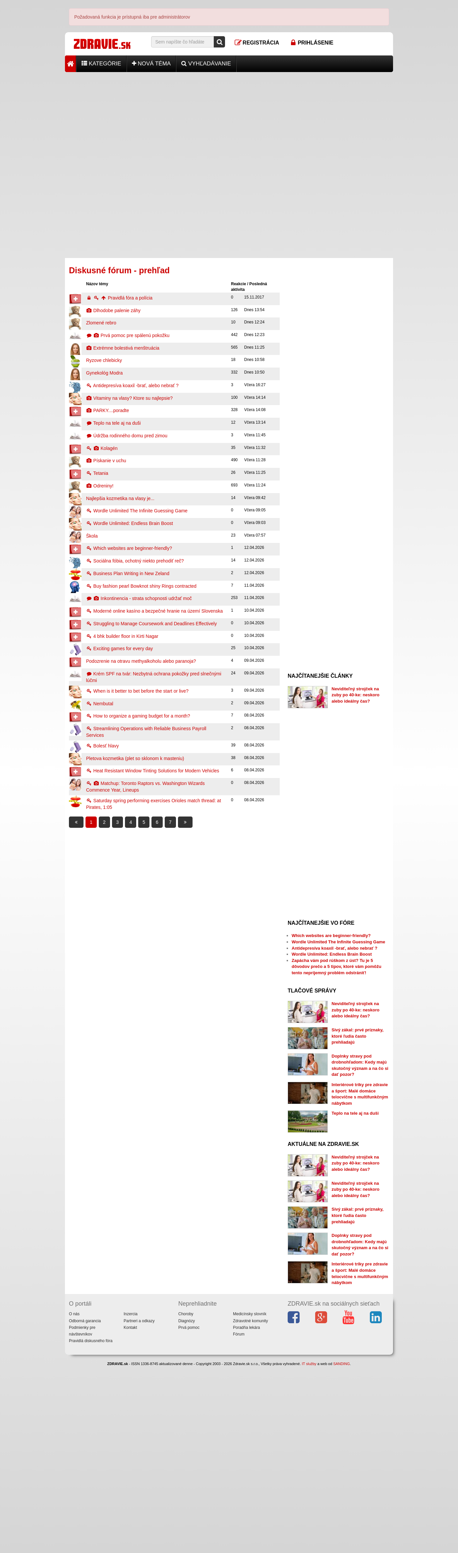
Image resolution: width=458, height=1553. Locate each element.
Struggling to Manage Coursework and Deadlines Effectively (151, 623)
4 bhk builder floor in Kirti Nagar (122, 636)
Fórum (239, 1418)
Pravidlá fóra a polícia (119, 298)
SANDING (341, 1448)
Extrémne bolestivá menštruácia (122, 348)
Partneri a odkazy (139, 1405)
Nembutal (99, 703)
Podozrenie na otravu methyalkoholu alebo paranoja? (141, 661)
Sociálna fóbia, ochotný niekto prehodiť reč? (135, 560)
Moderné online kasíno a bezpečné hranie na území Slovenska (154, 611)
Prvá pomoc (189, 1411)
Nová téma (151, 63)
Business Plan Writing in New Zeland (127, 573)
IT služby (309, 1448)
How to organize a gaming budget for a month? (138, 716)
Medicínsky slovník (249, 1398)
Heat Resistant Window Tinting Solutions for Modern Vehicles (152, 770)
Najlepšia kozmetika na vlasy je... (120, 498)
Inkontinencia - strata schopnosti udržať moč (139, 598)
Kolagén (102, 448)
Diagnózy (186, 1405)
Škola (92, 536)
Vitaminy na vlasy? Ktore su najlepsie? (129, 398)
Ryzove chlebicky (104, 360)
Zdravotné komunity (250, 1405)
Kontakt (130, 1411)
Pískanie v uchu (106, 460)
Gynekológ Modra (104, 373)
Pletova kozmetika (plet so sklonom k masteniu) (135, 758)
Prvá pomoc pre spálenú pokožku (128, 335)
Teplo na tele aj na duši (113, 423)
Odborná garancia (85, 1405)
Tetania (97, 473)
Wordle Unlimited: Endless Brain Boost (129, 523)
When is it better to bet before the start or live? (137, 691)
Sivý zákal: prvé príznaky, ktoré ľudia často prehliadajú (358, 1036)
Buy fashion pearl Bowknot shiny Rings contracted (141, 586)
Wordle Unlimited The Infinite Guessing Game (137, 510)
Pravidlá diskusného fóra (90, 1425)
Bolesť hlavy (102, 745)
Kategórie (101, 63)
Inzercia (131, 1398)
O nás (74, 1398)
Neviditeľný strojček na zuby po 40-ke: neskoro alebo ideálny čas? (355, 695)
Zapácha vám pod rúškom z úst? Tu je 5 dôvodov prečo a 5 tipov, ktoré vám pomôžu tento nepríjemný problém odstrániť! (336, 966)
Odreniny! (100, 485)
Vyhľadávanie (206, 63)
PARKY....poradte (107, 410)
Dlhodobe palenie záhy (113, 310)
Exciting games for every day (119, 648)
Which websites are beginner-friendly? (129, 548)
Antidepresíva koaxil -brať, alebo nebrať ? (132, 385)
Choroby (185, 1398)
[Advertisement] (229, 118)
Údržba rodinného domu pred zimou (126, 435)
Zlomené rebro (101, 322)
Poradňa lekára (246, 1411)
